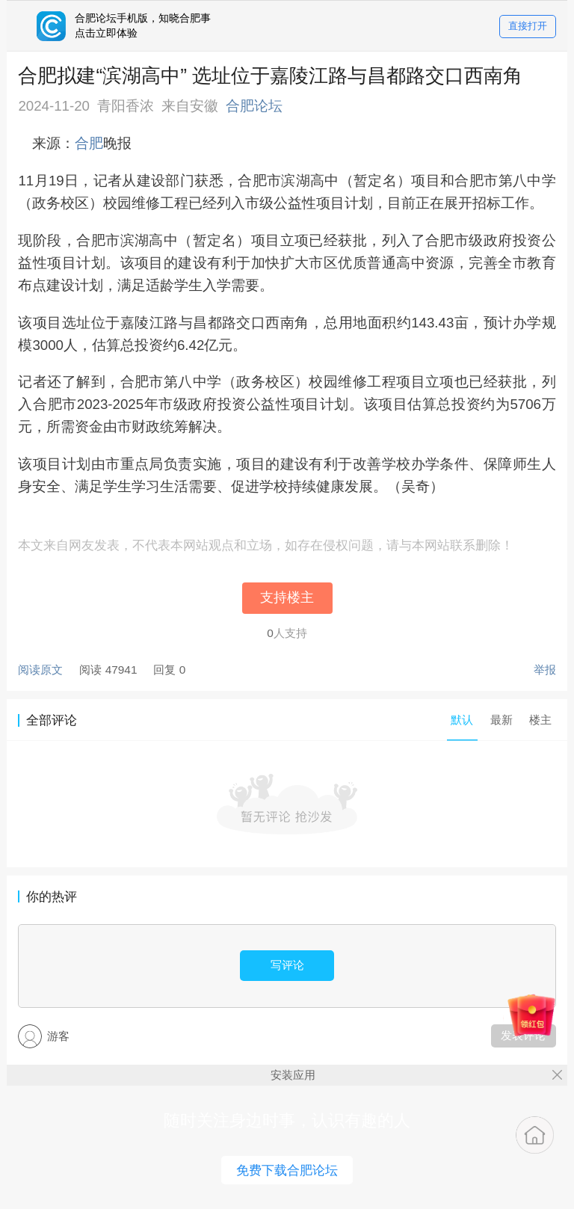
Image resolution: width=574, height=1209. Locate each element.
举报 (545, 669)
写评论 (287, 965)
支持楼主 (287, 597)
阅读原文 (40, 669)
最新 (501, 719)
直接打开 (527, 26)
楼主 (540, 719)
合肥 (89, 143)
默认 (462, 719)
